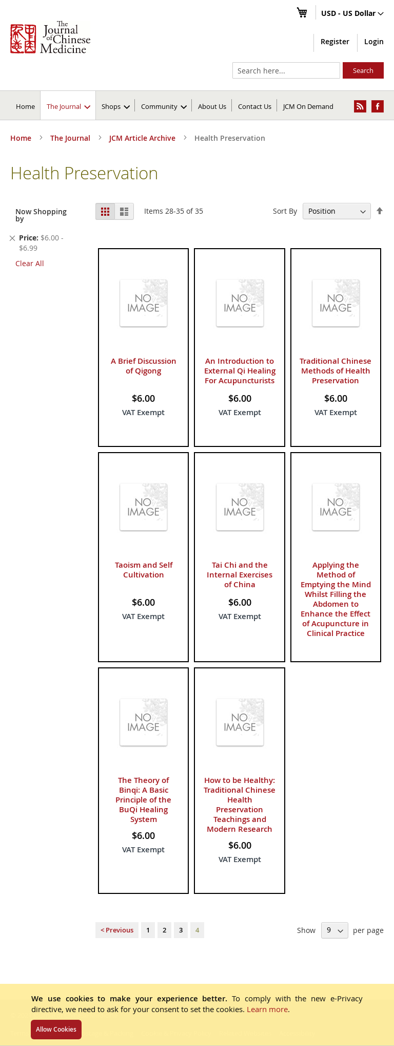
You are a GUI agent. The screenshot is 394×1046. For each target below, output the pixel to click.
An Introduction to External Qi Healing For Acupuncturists (239, 371)
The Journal (71, 138)
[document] (197, 1014)
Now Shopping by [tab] (41, 215)
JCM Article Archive (143, 138)
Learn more (267, 1009)
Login (374, 41)
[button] (352, 14)
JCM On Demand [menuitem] (308, 106)
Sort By (285, 211)
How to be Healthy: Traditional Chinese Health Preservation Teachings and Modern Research (239, 804)
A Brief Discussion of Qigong (143, 366)
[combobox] (286, 70)
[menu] (197, 105)
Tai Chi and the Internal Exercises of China (239, 574)
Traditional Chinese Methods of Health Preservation (335, 371)
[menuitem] (68, 105)
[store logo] (50, 37)
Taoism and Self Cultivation (143, 569)
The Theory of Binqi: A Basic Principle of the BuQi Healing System (143, 800)
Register (335, 41)
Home (25, 106)
